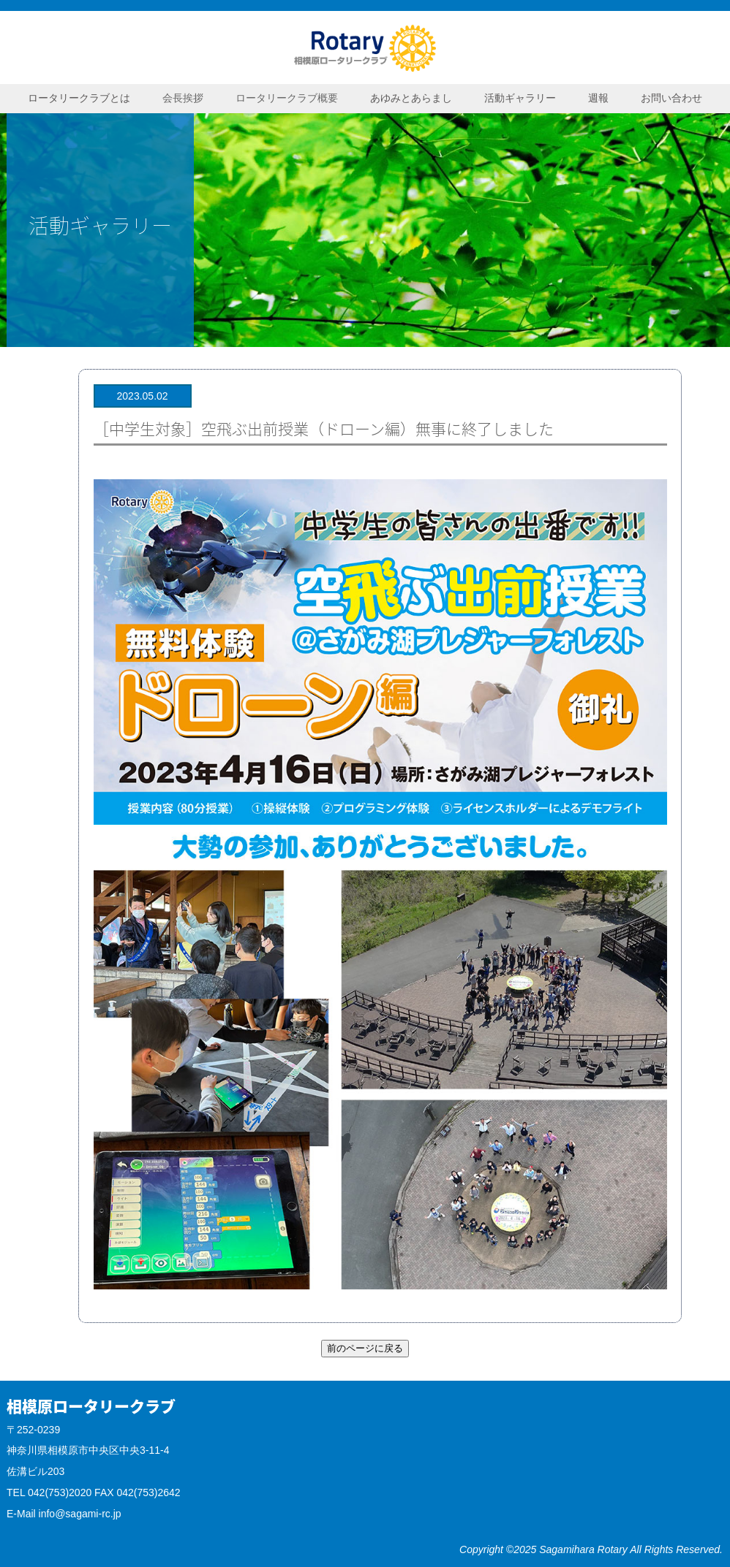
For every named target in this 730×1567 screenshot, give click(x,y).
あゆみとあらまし (411, 98)
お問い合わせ (671, 98)
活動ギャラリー (520, 98)
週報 (598, 98)
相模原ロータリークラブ (365, 47)
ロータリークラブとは (79, 98)
